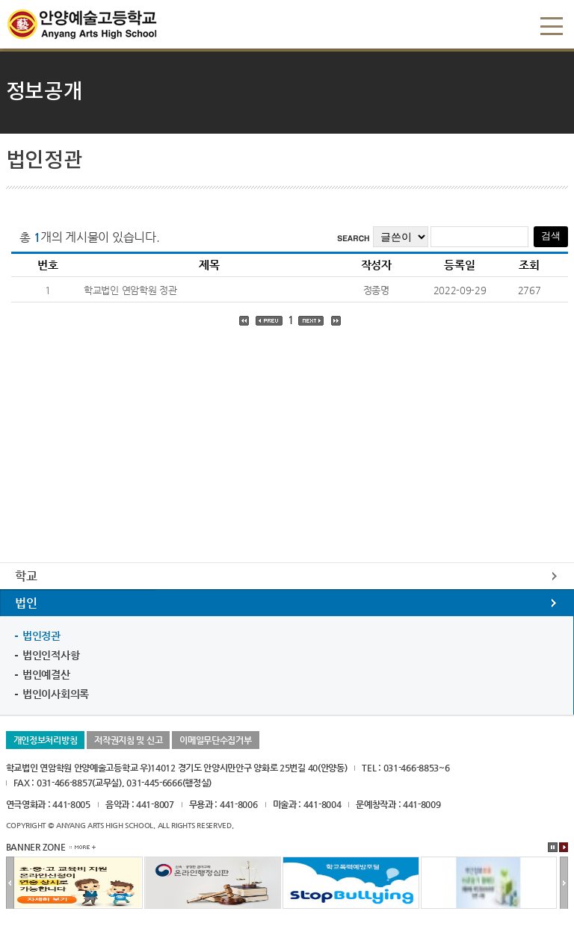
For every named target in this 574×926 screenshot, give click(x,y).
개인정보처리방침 (45, 740)
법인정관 (41, 635)
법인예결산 (46, 674)
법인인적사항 (50, 655)
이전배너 (10, 883)
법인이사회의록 (55, 694)
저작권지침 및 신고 (128, 740)
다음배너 (564, 883)
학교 (26, 576)
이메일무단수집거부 (215, 740)
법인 (26, 603)
